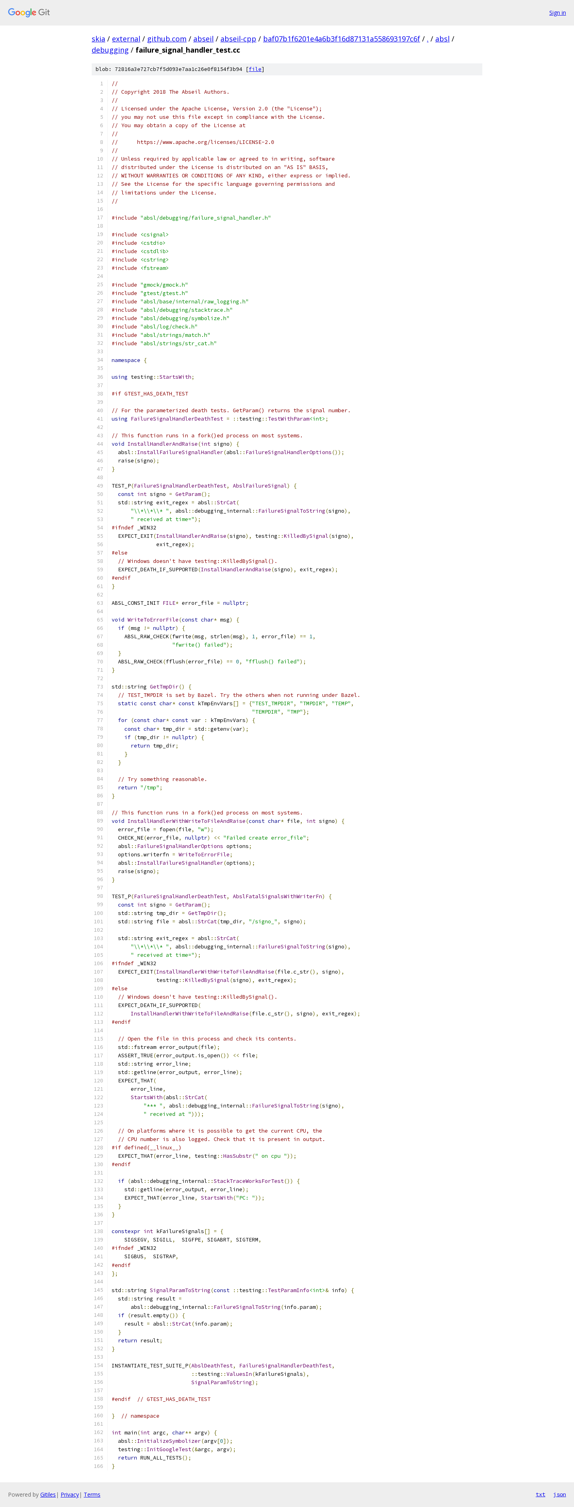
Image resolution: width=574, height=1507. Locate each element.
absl (442, 38)
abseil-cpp (238, 38)
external (126, 38)
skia (98, 38)
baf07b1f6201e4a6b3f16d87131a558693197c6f (341, 38)
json (559, 1494)
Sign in (557, 12)
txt (540, 1494)
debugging (110, 50)
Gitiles (48, 1494)
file (255, 69)
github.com (167, 38)
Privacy (70, 1494)
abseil (203, 38)
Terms (92, 1494)
